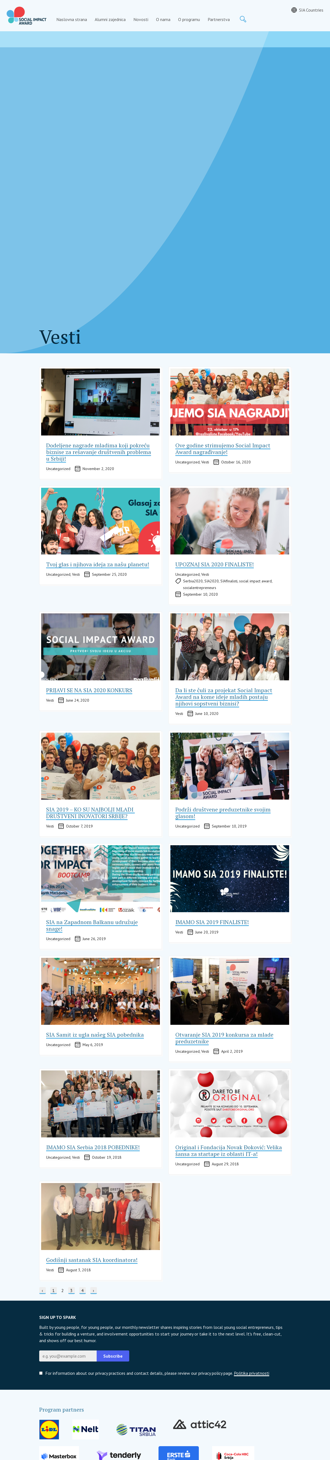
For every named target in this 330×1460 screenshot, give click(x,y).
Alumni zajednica (110, 19)
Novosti (140, 19)
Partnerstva (219, 19)
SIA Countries (311, 10)
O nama (163, 19)
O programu (189, 19)
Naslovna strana (71, 19)
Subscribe (113, 1356)
